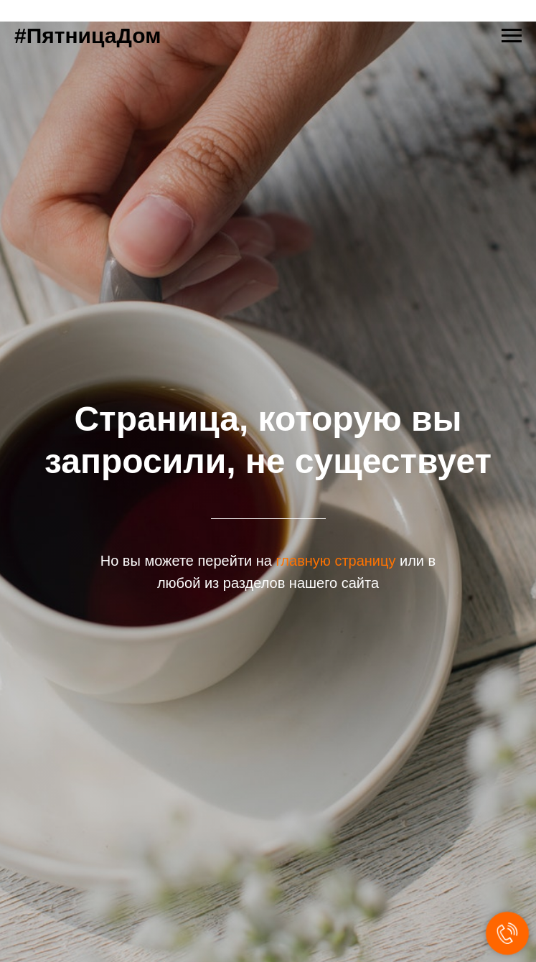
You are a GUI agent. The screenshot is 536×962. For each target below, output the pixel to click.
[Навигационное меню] (512, 36)
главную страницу (336, 561)
